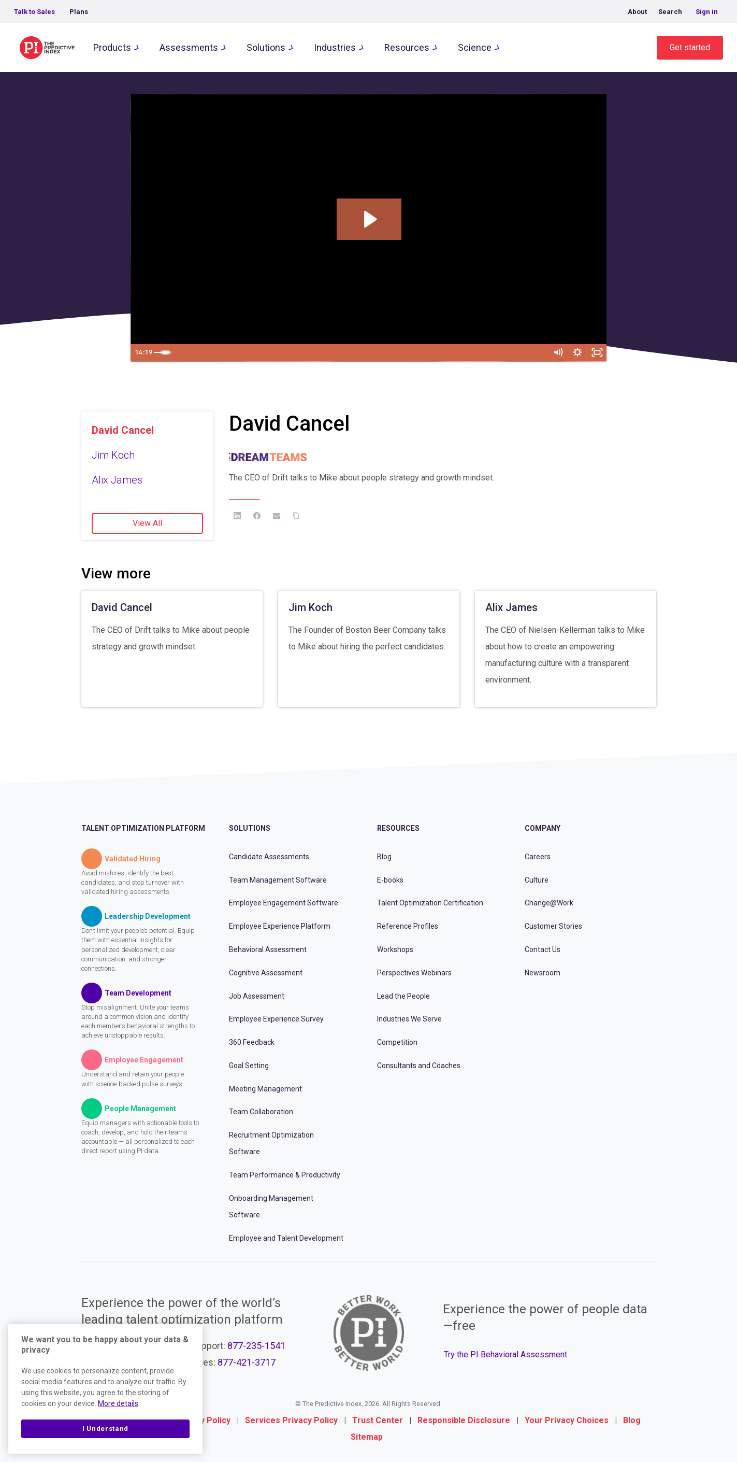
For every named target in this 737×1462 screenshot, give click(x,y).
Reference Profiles (407, 926)
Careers (538, 857)
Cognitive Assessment (265, 973)
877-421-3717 (247, 1362)
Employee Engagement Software (283, 903)
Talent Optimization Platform (143, 828)
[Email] (276, 515)
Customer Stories (553, 926)
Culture (536, 880)
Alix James (117, 480)
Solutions (266, 47)
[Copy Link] (296, 515)
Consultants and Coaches (418, 1065)
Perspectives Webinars (414, 973)
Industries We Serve (409, 1019)
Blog (384, 857)
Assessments (189, 47)
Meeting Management (265, 1089)
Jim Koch (113, 455)
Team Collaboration (261, 1112)
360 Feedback (251, 1042)
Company (542, 828)
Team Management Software (278, 880)
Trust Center (377, 1420)
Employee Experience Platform (279, 926)
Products (112, 47)
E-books (390, 880)
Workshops (395, 949)
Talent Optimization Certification (430, 903)
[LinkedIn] (237, 515)
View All (147, 523)
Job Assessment (256, 996)
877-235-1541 (256, 1345)
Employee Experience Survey (276, 1019)
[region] (105, 1389)
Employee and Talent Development (286, 1238)
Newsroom (542, 973)
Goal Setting (249, 1065)
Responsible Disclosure (463, 1420)
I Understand (105, 1428)
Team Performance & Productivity (284, 1175)
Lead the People (403, 996)
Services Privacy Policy (291, 1420)
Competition (397, 1042)
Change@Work (549, 903)
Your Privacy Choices (567, 1420)
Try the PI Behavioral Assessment (505, 1354)
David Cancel (123, 430)
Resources (406, 47)
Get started (690, 47)
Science (475, 47)
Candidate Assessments (269, 857)
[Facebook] (257, 515)
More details (118, 1403)
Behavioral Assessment (268, 949)
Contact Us (542, 949)
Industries (335, 47)
